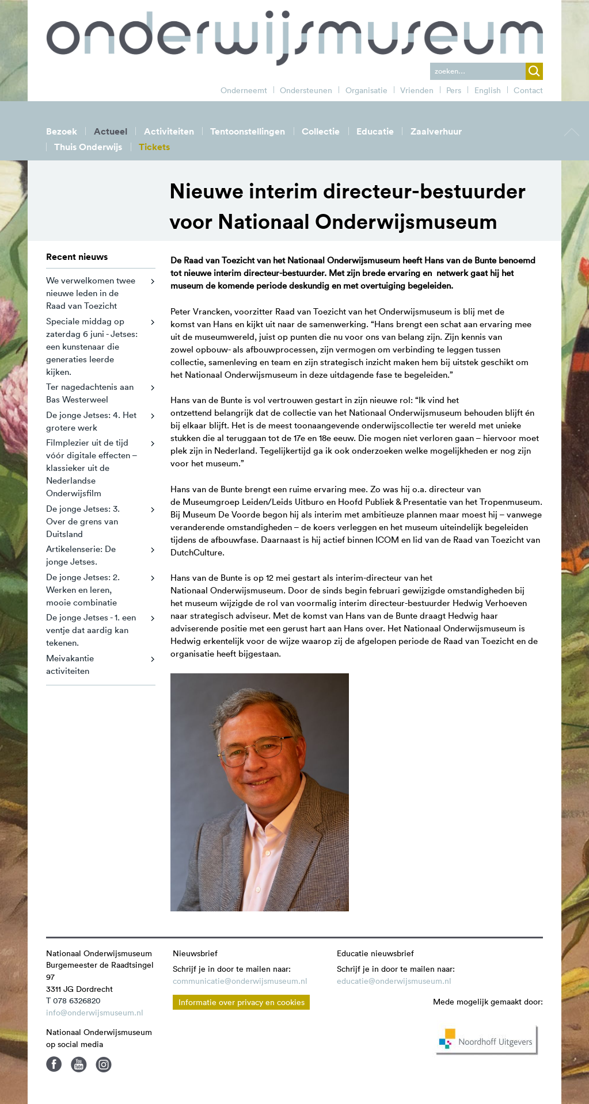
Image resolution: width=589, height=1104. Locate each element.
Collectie (321, 131)
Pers (453, 90)
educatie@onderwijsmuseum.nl (394, 981)
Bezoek (61, 131)
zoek (534, 71)
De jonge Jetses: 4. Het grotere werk (91, 421)
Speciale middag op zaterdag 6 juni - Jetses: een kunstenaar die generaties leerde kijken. (92, 346)
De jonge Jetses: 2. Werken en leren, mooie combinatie (83, 590)
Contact (528, 90)
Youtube (79, 1064)
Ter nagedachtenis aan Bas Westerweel (90, 393)
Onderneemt (244, 90)
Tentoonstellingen (247, 131)
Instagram (104, 1064)
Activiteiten (169, 131)
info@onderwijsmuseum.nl (94, 1012)
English (487, 90)
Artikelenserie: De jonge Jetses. (81, 555)
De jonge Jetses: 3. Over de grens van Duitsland (83, 521)
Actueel (110, 131)
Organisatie (366, 90)
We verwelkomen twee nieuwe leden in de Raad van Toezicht (90, 293)
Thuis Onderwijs (88, 147)
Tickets (154, 147)
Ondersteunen (306, 90)
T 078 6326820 (73, 1000)
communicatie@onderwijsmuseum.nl (240, 981)
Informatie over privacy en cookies (241, 1002)
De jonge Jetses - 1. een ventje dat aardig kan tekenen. (91, 630)
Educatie (375, 131)
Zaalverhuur (436, 131)
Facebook (54, 1064)
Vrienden (417, 90)
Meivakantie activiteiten (70, 664)
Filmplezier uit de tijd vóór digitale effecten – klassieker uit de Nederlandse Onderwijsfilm (91, 468)
